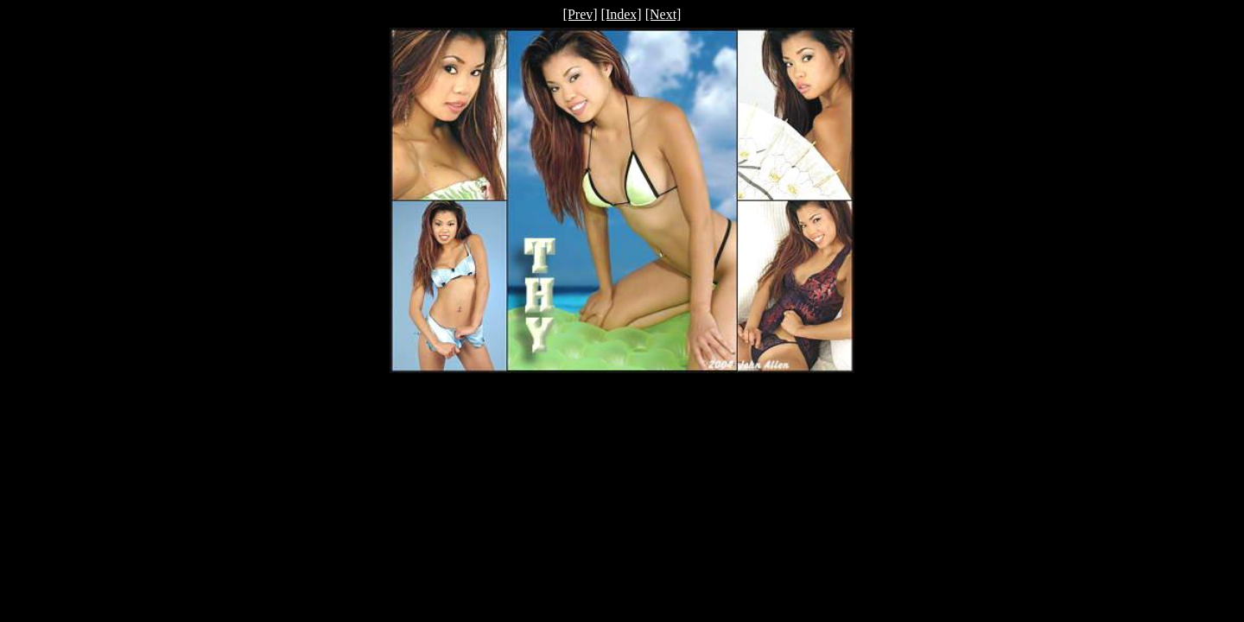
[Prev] (580, 14)
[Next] (663, 14)
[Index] (621, 14)
